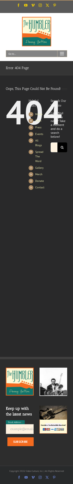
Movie (38, 114)
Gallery (39, 168)
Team (38, 120)
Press (38, 127)
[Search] (62, 147)
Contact (39, 187)
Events (39, 134)
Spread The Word (39, 156)
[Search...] (54, 147)
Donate (39, 181)
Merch (38, 174)
